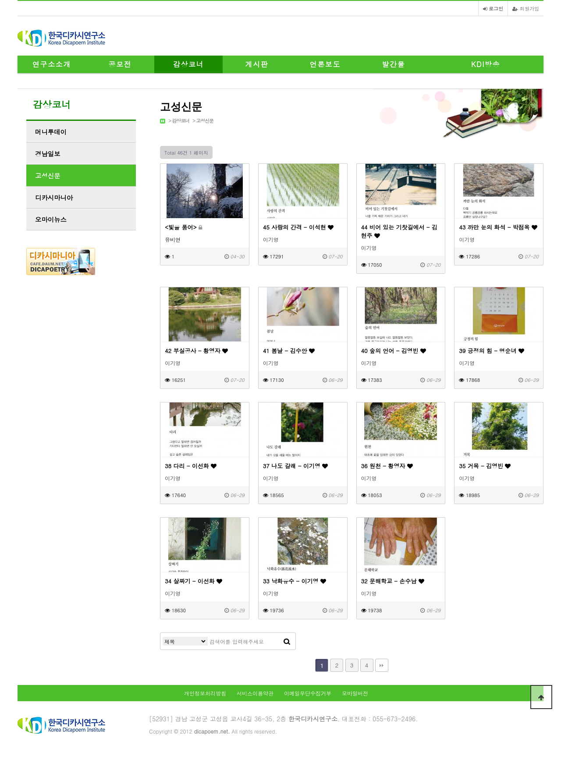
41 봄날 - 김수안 (289, 350)
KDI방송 (485, 64)
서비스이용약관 (255, 693)
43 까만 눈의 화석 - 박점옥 (498, 227)
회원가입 (525, 8)
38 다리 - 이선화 (191, 466)
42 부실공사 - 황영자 (196, 350)
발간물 (393, 64)
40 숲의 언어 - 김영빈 (393, 350)
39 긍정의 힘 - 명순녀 (491, 350)
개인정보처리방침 (205, 693)
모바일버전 (355, 693)
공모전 (120, 64)
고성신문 (204, 120)
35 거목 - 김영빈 (485, 466)
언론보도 (325, 64)
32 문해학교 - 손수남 (392, 581)
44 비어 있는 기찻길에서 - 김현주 (399, 231)
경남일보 (47, 153)
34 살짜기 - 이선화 (193, 581)
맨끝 (381, 665)
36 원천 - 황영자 (387, 466)
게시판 (257, 64)
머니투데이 (51, 131)
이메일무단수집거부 (307, 693)
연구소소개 (51, 64)
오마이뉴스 (51, 219)
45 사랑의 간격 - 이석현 (298, 227)
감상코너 (188, 64)
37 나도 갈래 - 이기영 (295, 466)
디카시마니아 (54, 197)
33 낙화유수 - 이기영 (294, 581)
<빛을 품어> (183, 227)
